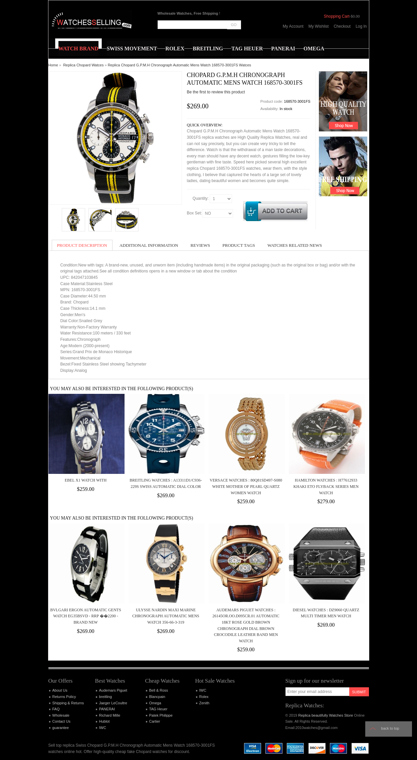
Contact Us (61, 721)
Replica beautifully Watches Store (325, 715)
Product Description (82, 245)
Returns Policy (64, 697)
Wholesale (60, 715)
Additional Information (149, 245)
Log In (361, 26)
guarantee (60, 728)
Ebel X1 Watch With (86, 480)
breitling (105, 697)
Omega (155, 703)
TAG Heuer (158, 709)
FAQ (56, 709)
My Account (293, 26)
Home (53, 65)
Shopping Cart (337, 16)
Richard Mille (110, 715)
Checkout (342, 26)
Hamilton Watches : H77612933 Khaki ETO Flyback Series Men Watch (326, 486)
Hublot (104, 721)
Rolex (204, 697)
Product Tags (238, 245)
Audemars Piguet (113, 690)
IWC (102, 728)
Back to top (390, 728)
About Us (59, 690)
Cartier (154, 721)
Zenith (204, 703)
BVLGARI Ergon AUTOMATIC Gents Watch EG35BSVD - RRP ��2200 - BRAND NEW (85, 616)
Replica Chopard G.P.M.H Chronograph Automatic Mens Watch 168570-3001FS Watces (179, 65)
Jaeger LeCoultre (113, 703)
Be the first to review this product (216, 92)
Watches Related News (294, 245)
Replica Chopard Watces (83, 65)
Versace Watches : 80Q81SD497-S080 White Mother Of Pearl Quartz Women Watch (246, 486)
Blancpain (157, 697)
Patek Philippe (161, 715)
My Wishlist (318, 26)
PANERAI (107, 709)
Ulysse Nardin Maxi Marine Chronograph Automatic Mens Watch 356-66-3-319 (165, 616)
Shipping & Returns (68, 703)
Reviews (200, 245)
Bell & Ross (158, 690)
